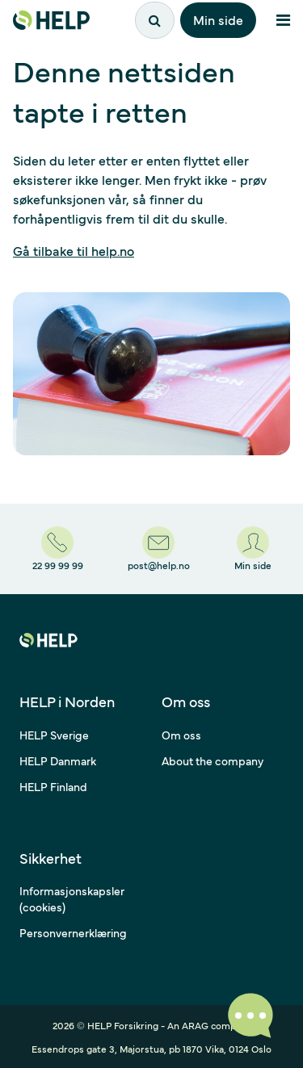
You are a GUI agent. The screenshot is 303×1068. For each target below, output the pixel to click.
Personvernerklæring (73, 932)
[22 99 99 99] (57, 548)
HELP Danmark (57, 760)
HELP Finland (53, 786)
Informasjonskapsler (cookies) (71, 898)
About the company (212, 760)
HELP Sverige (54, 735)
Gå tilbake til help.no (73, 250)
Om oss (181, 735)
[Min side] (252, 548)
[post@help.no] (159, 548)
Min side (218, 19)
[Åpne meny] (283, 20)
